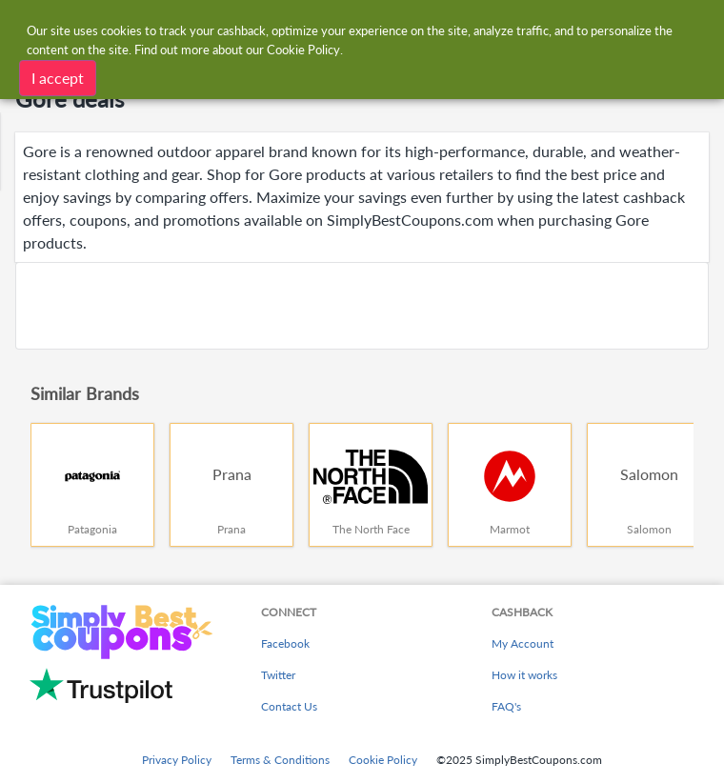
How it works (524, 675)
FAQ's (506, 706)
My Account (522, 643)
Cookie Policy (383, 760)
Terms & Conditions (280, 760)
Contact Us (289, 706)
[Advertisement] (362, 306)
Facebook (285, 643)
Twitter (278, 675)
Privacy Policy (176, 760)
